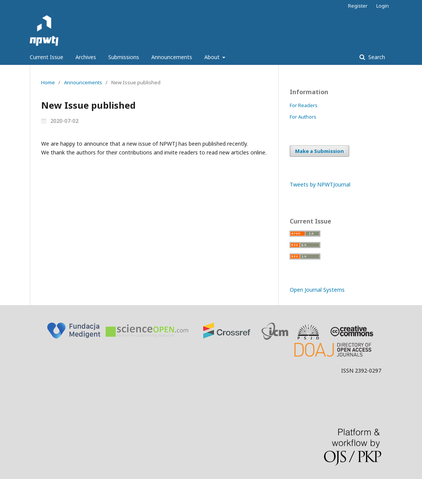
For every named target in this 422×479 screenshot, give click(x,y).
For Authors (303, 116)
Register (357, 5)
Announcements (171, 57)
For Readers (304, 105)
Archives (85, 57)
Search (376, 57)
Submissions (123, 57)
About (212, 57)
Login (382, 5)
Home (48, 82)
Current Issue (46, 57)
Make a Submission (319, 151)
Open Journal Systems (317, 289)
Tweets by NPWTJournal (320, 184)
